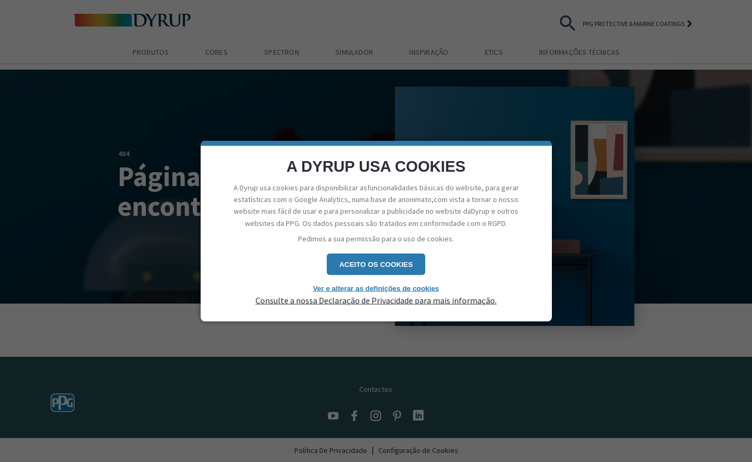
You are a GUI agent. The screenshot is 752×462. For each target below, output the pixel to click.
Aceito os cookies (375, 264)
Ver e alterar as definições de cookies (376, 288)
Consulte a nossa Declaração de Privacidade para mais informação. (376, 300)
